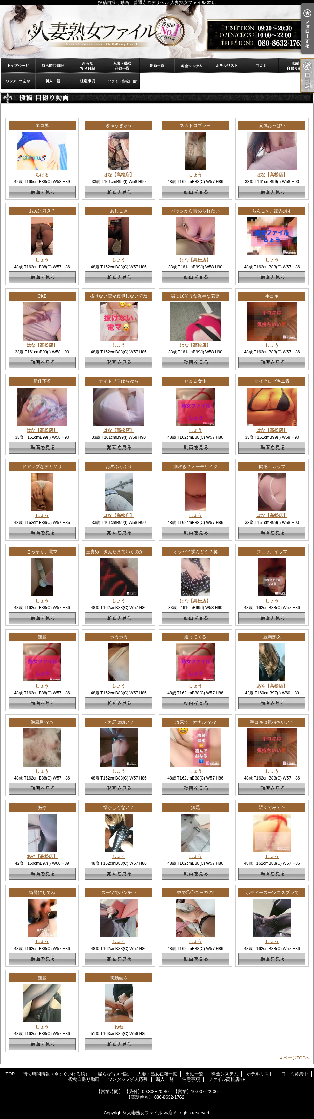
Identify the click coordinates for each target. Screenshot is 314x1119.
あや (42, 807)
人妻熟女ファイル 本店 (150, 1112)
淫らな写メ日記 (87, 65)
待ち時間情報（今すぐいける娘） (52, 65)
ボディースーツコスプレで (272, 892)
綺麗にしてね (42, 892)
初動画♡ (119, 977)
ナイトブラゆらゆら (119, 381)
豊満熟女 (272, 636)
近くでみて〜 (272, 807)
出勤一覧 (157, 65)
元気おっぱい (272, 125)
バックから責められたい (195, 210)
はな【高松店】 (118, 174)
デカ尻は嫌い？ (118, 722)
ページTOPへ (296, 1057)
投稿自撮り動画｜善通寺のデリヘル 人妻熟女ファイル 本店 (157, 31)
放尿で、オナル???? (195, 722)
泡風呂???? (42, 722)
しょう (195, 174)
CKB (42, 296)
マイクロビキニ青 (272, 381)
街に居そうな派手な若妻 (195, 296)
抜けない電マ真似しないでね (118, 296)
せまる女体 (195, 381)
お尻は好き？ (42, 210)
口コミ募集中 (261, 65)
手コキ (272, 296)
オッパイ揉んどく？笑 (195, 551)
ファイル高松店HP (122, 81)
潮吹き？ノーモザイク (195, 466)
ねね (118, 1026)
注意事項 (87, 81)
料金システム (191, 65)
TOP (18, 65)
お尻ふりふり (119, 466)
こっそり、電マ (42, 551)
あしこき (119, 210)
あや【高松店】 (271, 686)
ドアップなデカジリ (42, 466)
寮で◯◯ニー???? (195, 892)
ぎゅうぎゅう (119, 125)
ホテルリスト (226, 65)
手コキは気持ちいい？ (272, 722)
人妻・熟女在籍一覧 (122, 65)
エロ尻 (42, 125)
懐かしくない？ (118, 807)
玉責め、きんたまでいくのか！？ (119, 551)
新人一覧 (52, 81)
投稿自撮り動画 (296, 65)
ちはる (42, 174)
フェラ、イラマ (271, 551)
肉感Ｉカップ (272, 466)
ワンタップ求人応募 (18, 81)
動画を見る (42, 192)
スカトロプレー (195, 125)
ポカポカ (119, 636)
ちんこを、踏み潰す (272, 210)
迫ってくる (195, 636)
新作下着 (42, 381)
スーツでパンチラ (119, 892)
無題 (42, 636)
